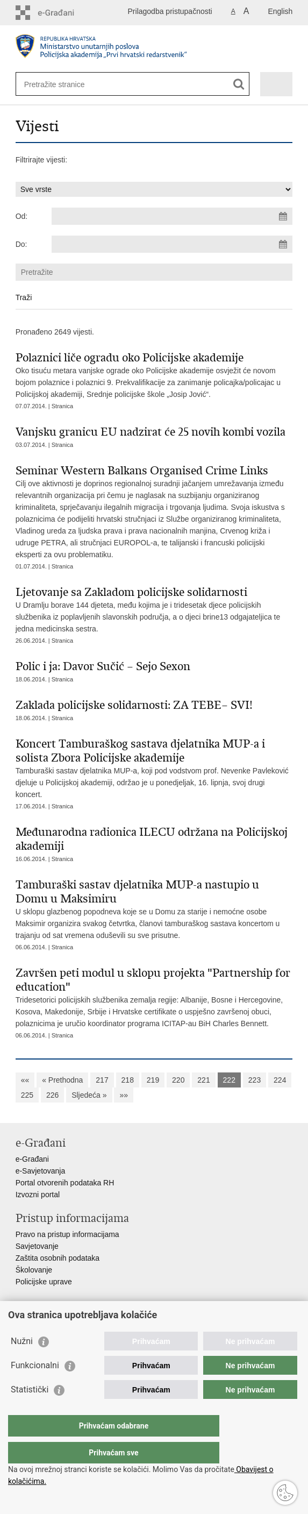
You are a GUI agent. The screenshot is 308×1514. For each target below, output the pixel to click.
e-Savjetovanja (41, 1171)
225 (27, 1095)
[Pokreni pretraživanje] (239, 84)
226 (52, 1095)
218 (127, 1080)
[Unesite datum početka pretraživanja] (172, 216)
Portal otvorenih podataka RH (65, 1182)
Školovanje (34, 1270)
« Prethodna (62, 1080)
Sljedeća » (88, 1095)
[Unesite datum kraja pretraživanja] (172, 244)
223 (254, 1080)
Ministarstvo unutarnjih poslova (67, 1321)
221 (203, 1080)
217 (102, 1080)
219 (153, 1080)
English (280, 11)
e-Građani (32, 1159)
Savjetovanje (37, 1246)
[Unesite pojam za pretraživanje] (63, 84)
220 (178, 1080)
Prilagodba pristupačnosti (170, 11)
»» (123, 1095)
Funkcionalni (35, 1387)
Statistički (29, 1411)
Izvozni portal (38, 1194)
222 (229, 1080)
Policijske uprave (44, 1281)
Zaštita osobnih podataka (57, 1258)
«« (25, 1080)
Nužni (22, 1362)
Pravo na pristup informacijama (67, 1234)
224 (280, 1080)
